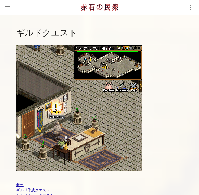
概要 (20, 185)
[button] (7, 7)
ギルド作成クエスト (33, 190)
